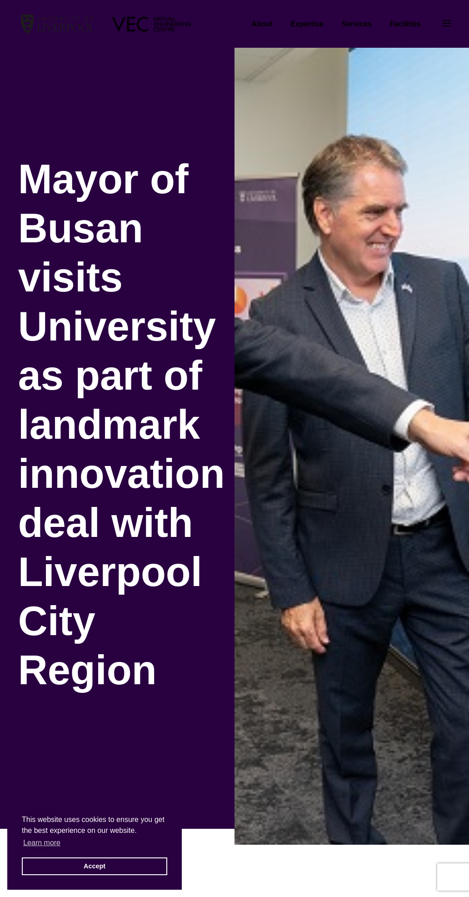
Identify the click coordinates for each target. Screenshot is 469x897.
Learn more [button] (41, 843)
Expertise (307, 24)
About (262, 24)
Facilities (405, 24)
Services (357, 24)
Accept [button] (94, 866)
